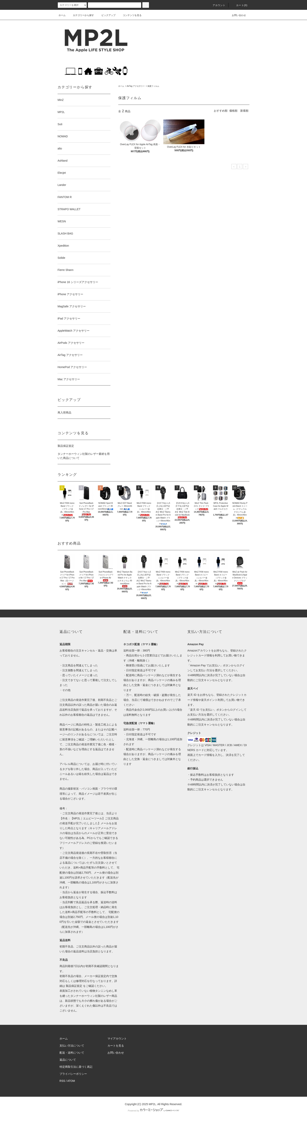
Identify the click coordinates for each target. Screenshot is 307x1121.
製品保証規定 (66, 445)
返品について (68, 1059)
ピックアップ (106, 15)
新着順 (244, 110)
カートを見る (115, 1045)
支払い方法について (72, 1045)
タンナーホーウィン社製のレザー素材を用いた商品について (84, 456)
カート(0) (239, 5)
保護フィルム (153, 86)
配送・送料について (72, 1052)
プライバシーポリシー (73, 1073)
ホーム (62, 15)
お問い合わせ (236, 15)
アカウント (217, 5)
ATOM (71, 1080)
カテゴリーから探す (81, 15)
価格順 (233, 110)
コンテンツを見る (130, 15)
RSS (62, 1080)
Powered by (153, 1110)
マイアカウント (117, 1038)
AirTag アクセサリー (136, 86)
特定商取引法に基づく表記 (76, 1066)
